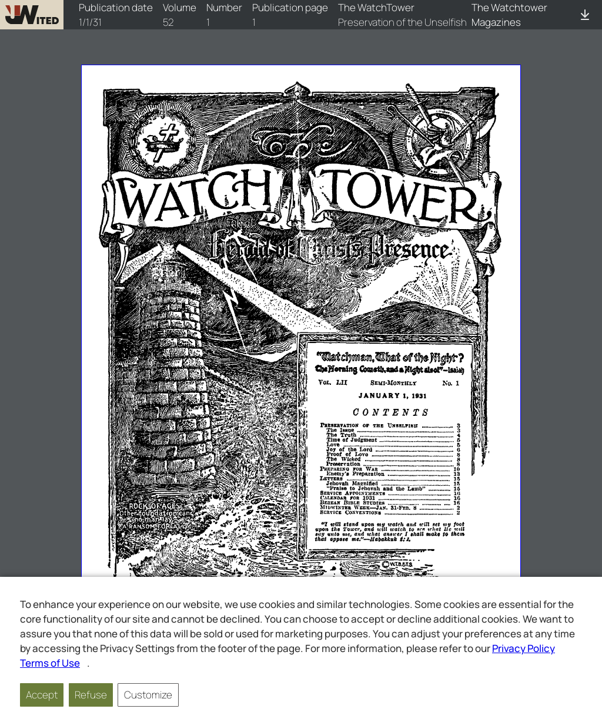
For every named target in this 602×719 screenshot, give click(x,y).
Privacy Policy (523, 648)
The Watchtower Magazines (509, 15)
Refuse (91, 694)
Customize (148, 694)
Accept (42, 694)
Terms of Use (50, 663)
